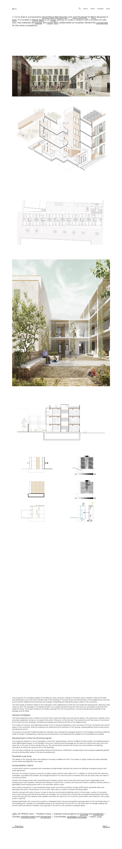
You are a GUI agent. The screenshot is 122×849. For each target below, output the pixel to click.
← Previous (17, 826)
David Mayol (48, 17)
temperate (45, 816)
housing (84, 813)
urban (53, 19)
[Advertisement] (61, 43)
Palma (35, 19)
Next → (106, 826)
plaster (38, 22)
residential (98, 813)
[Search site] (80, 9)
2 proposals (102, 22)
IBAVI (93, 17)
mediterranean (28, 816)
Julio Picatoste (79, 17)
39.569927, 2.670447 (77, 816)
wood (50, 22)
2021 (14, 19)
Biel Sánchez (61, 17)
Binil (56, 22)
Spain (41, 19)
